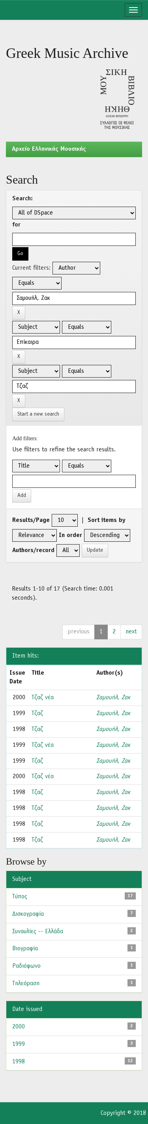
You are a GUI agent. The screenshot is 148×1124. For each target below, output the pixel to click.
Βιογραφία (25, 949)
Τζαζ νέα (43, 697)
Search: (22, 199)
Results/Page (31, 520)
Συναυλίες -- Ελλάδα (37, 931)
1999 (18, 1044)
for (16, 225)
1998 (18, 1062)
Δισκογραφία (28, 914)
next (131, 632)
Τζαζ (37, 713)
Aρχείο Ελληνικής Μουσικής (49, 149)
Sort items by (107, 520)
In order (70, 535)
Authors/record (33, 550)
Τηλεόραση (25, 983)
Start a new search (38, 414)
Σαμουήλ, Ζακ (113, 697)
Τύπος (19, 897)
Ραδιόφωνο (26, 966)
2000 (18, 1027)
